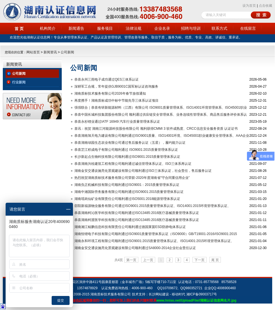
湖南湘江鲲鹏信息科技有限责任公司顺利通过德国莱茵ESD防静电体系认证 (130, 227)
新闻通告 (76, 28)
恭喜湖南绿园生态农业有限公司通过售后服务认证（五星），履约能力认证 (129, 143)
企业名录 (162, 28)
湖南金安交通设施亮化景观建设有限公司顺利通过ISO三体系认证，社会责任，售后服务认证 (143, 171)
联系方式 (219, 28)
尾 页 (215, 260)
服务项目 (105, 28)
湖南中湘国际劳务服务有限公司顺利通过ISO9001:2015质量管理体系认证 (129, 192)
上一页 (148, 260)
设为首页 (249, 6)
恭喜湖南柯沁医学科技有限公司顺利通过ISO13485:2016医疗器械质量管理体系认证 (136, 213)
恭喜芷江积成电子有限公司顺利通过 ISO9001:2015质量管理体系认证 (126, 150)
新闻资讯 (50, 52)
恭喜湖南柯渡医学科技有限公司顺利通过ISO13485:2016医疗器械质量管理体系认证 (136, 220)
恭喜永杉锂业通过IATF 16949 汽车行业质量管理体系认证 (117, 122)
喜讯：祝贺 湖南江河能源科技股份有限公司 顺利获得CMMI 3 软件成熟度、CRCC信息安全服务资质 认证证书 (156, 129)
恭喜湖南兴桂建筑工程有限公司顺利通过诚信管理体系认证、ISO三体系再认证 (132, 164)
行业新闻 (19, 82)
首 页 (19, 28)
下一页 (199, 260)
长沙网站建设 (159, 294)
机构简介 (48, 28)
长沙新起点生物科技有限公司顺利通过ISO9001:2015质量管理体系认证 (127, 157)
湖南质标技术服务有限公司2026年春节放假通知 (110, 93)
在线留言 (248, 28)
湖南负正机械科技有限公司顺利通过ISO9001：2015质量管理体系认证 (126, 185)
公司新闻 (67, 52)
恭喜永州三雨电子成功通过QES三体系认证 (106, 79)
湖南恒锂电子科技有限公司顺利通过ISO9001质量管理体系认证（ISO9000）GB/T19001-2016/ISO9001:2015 (155, 234)
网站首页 (33, 52)
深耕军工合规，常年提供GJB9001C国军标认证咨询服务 (116, 86)
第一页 (131, 260)
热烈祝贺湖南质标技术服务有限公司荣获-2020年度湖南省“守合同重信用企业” (132, 178)
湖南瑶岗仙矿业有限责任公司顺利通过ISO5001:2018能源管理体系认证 (127, 199)
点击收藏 (265, 6)
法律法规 (133, 28)
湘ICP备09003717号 (201, 294)
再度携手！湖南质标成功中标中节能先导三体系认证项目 (116, 100)
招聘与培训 (191, 28)
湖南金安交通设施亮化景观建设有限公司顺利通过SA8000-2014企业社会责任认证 (135, 248)
